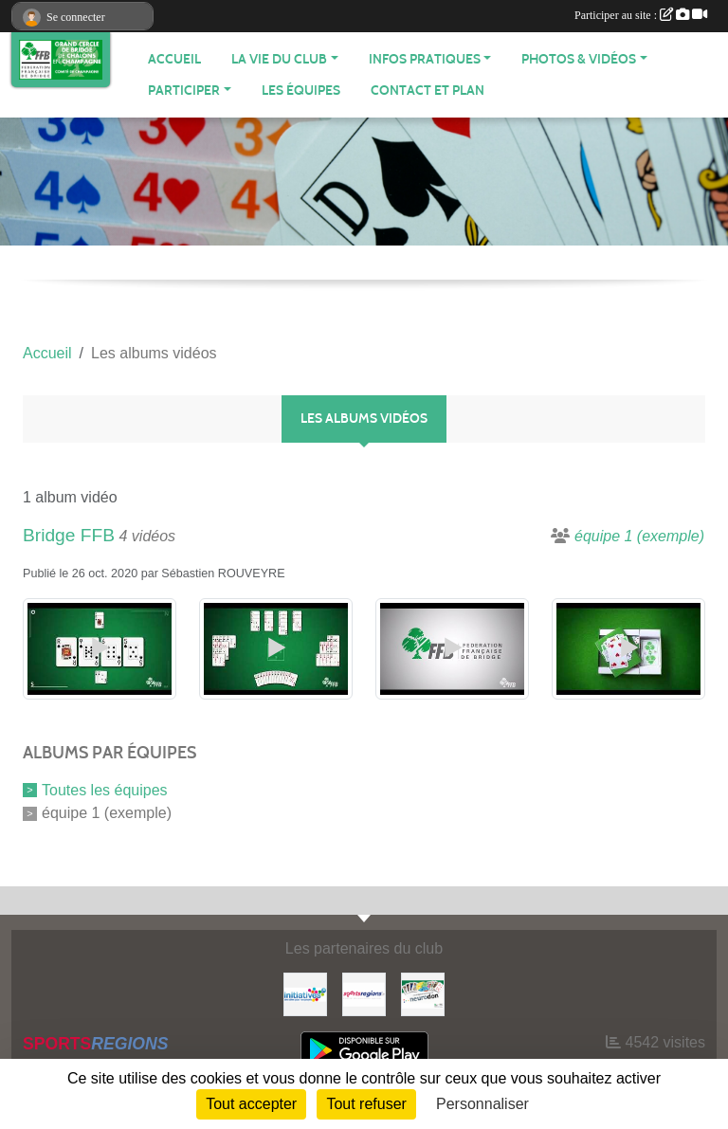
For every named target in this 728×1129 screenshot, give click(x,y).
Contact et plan (427, 90)
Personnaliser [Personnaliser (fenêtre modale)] (482, 1104)
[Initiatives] (305, 993)
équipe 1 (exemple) (107, 813)
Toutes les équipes (105, 789)
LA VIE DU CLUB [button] (279, 59)
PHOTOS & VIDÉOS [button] (578, 59)
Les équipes (301, 90)
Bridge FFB (69, 535)
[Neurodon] (423, 993)
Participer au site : (640, 15)
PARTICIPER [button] (184, 90)
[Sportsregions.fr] (364, 993)
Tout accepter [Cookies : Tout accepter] (251, 1104)
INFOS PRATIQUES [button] (425, 59)
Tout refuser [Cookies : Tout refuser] (366, 1104)
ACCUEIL (174, 59)
